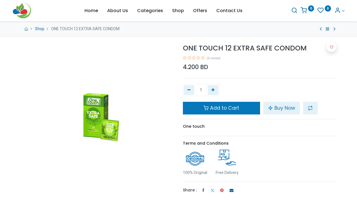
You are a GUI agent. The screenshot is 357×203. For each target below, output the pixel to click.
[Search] (287, 11)
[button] (310, 108)
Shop (39, 29)
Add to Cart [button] (221, 108)
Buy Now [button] (281, 108)
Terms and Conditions (206, 143)
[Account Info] (332, 11)
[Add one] (213, 90)
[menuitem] (91, 10)
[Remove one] (189, 90)
